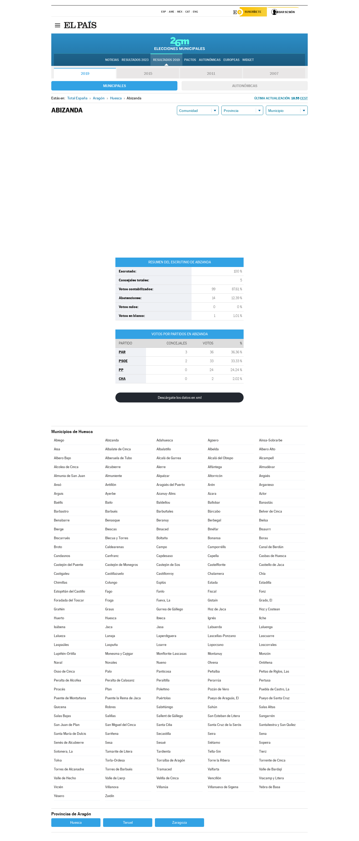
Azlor (263, 494)
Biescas (111, 530)
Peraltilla (163, 681)
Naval (58, 663)
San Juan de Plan (67, 726)
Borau (263, 539)
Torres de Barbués (118, 770)
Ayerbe (110, 494)
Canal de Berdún (271, 548)
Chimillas (60, 583)
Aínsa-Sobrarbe (270, 441)
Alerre (161, 468)
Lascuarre (266, 637)
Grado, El (265, 601)
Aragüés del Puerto (170, 485)
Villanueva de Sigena (223, 788)
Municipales (114, 86)
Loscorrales (268, 645)
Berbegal (214, 521)
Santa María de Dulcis (70, 734)
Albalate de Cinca (118, 450)
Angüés (264, 477)
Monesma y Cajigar (119, 654)
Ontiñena (265, 663)
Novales (111, 663)
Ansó (57, 485)
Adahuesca (164, 441)
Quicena (60, 708)
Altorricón (215, 477)
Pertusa (265, 681)
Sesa (109, 743)
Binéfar (213, 530)
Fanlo (160, 592)
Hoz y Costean (269, 610)
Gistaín (213, 601)
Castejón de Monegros (121, 565)
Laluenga (266, 628)
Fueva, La (163, 601)
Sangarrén (267, 717)
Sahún (212, 708)
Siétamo (214, 743)
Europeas (231, 60)
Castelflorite (217, 565)
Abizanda (112, 441)
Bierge (59, 530)
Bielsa (263, 521)
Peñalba (214, 672)
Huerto (59, 619)
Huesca (110, 619)
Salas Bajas (62, 717)
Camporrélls (217, 548)
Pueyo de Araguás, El (223, 699)
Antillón (110, 485)
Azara (212, 494)
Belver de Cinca (270, 512)
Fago (108, 592)
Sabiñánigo (164, 708)
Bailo (109, 503)
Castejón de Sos (168, 565)
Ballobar (214, 503)
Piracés (59, 690)
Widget (248, 60)
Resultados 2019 (166, 60)
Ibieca (160, 619)
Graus (109, 610)
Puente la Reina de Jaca (123, 699)
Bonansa (214, 539)
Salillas (110, 717)
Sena (263, 734)
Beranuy (162, 521)
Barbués (111, 512)
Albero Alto (267, 450)
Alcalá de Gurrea (168, 459)
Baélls (58, 503)
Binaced (162, 530)
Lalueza (59, 637)
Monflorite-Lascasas (171, 654)
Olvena (213, 663)
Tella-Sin (214, 752)
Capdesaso (164, 557)
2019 (85, 74)
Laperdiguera (166, 637)
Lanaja (110, 637)
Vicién (58, 788)
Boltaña (162, 539)
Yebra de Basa (269, 788)
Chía (262, 574)
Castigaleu (61, 574)
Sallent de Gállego (169, 717)
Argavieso (266, 485)
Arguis (58, 494)
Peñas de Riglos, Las (274, 672)
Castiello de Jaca (271, 565)
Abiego (59, 441)
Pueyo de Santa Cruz (274, 699)
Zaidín (109, 797)
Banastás (266, 503)
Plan (108, 690)
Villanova (112, 788)
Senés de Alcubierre (69, 743)
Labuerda (215, 628)
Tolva (58, 761)
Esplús (161, 583)
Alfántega (215, 468)
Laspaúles (61, 645)
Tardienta (163, 752)
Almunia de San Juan (69, 477)
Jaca (109, 628)
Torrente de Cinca (272, 761)
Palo (108, 672)
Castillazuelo (114, 574)
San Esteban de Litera (224, 717)
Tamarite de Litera (118, 752)
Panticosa (163, 672)
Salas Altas (267, 708)
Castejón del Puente (68, 565)
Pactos (190, 60)
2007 (274, 74)
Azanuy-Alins (166, 494)
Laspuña (111, 645)
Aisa (57, 450)
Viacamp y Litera (271, 779)
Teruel (128, 823)
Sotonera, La (63, 752)
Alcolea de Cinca (66, 468)
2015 (148, 74)
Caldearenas (114, 548)
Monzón (265, 654)
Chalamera (216, 574)
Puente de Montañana (70, 699)
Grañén (59, 610)
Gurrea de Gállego (169, 610)
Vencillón (214, 779)
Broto (58, 548)
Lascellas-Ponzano (222, 637)
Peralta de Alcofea (67, 681)
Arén (211, 485)
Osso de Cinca (64, 672)
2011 (211, 74)
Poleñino (162, 690)
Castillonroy (165, 574)
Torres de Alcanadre (69, 770)
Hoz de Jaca (217, 610)
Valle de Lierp (115, 779)
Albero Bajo (62, 459)
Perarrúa (214, 681)
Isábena (59, 628)
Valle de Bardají (270, 770)
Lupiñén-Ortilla (65, 654)
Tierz (263, 752)
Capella (213, 557)
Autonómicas (244, 86)
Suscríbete (254, 12)
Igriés (212, 619)
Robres (110, 708)
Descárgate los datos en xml (179, 398)
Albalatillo (163, 450)
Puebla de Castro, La (274, 690)
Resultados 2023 (135, 60)
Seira (212, 734)
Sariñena (112, 734)
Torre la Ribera (219, 761)
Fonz (262, 592)
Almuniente (113, 477)
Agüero (213, 441)
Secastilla (163, 734)
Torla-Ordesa (115, 761)
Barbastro (61, 512)
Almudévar (267, 468)
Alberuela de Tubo (118, 459)
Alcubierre (113, 468)
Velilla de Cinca (167, 779)
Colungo (111, 583)
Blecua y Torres (116, 539)
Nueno (161, 663)
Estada (213, 583)
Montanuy (215, 654)
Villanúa (162, 788)
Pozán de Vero (218, 690)
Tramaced (164, 770)
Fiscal (212, 592)
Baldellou (163, 503)
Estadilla (265, 583)
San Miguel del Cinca (120, 726)
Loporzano (215, 645)
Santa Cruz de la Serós (224, 726)
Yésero (59, 797)
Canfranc (112, 557)
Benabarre (62, 521)
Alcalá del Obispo (220, 459)
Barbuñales (164, 512)
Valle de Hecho (65, 779)
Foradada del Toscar (69, 601)
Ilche (262, 619)
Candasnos (62, 557)
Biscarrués (62, 539)
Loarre (161, 645)
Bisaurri (265, 530)
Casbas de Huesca (272, 557)
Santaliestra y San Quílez (277, 726)
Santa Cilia (164, 726)
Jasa (160, 628)
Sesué (161, 743)
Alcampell (266, 459)
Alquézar (163, 477)
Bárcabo (214, 512)
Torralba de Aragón (170, 761)
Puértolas (163, 699)
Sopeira (265, 743)
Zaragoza (179, 823)
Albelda (213, 450)
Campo (161, 548)
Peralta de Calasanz (119, 681)
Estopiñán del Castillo (69, 592)
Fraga (109, 601)
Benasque (112, 521)
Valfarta (213, 770)
